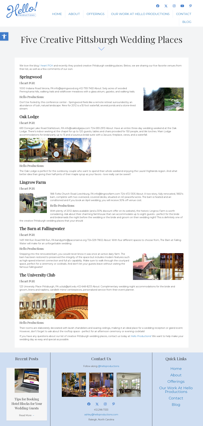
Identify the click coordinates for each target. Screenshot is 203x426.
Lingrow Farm (32, 182)
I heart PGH (46, 65)
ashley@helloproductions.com (101, 414)
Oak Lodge (29, 116)
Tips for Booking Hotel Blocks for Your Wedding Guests (27, 403)
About (74, 14)
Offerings (95, 14)
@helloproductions (108, 366)
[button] (4, 36)
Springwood (30, 76)
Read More (26, 415)
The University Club (37, 274)
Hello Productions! (141, 336)
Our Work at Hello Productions (140, 14)
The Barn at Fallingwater (42, 228)
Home (57, 14)
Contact (183, 14)
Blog (186, 22)
